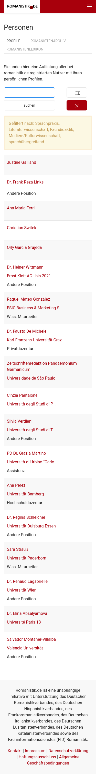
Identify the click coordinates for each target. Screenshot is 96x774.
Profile (13, 41)
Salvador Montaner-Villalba (31, 639)
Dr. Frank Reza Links (25, 182)
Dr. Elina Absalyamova (27, 613)
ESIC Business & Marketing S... (35, 307)
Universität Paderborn (26, 558)
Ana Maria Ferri (21, 208)
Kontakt (15, 750)
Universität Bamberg (25, 494)
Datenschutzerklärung (68, 750)
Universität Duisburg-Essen (31, 526)
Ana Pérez (16, 485)
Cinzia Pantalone (22, 395)
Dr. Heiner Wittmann (25, 267)
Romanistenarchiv (48, 41)
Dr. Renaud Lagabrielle (27, 581)
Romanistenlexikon (24, 49)
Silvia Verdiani (20, 421)
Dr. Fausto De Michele (27, 331)
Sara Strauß (17, 549)
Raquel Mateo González (28, 299)
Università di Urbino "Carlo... (32, 462)
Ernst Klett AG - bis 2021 (29, 275)
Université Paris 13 (24, 622)
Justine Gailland (21, 162)
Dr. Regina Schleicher (26, 517)
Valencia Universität (25, 648)
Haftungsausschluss (37, 757)
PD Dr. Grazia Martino (26, 453)
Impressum (35, 750)
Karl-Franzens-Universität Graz (34, 340)
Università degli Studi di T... (31, 429)
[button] (89, 6)
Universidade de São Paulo (31, 378)
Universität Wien (21, 590)
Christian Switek (21, 227)
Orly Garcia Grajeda (24, 247)
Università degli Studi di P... (31, 404)
